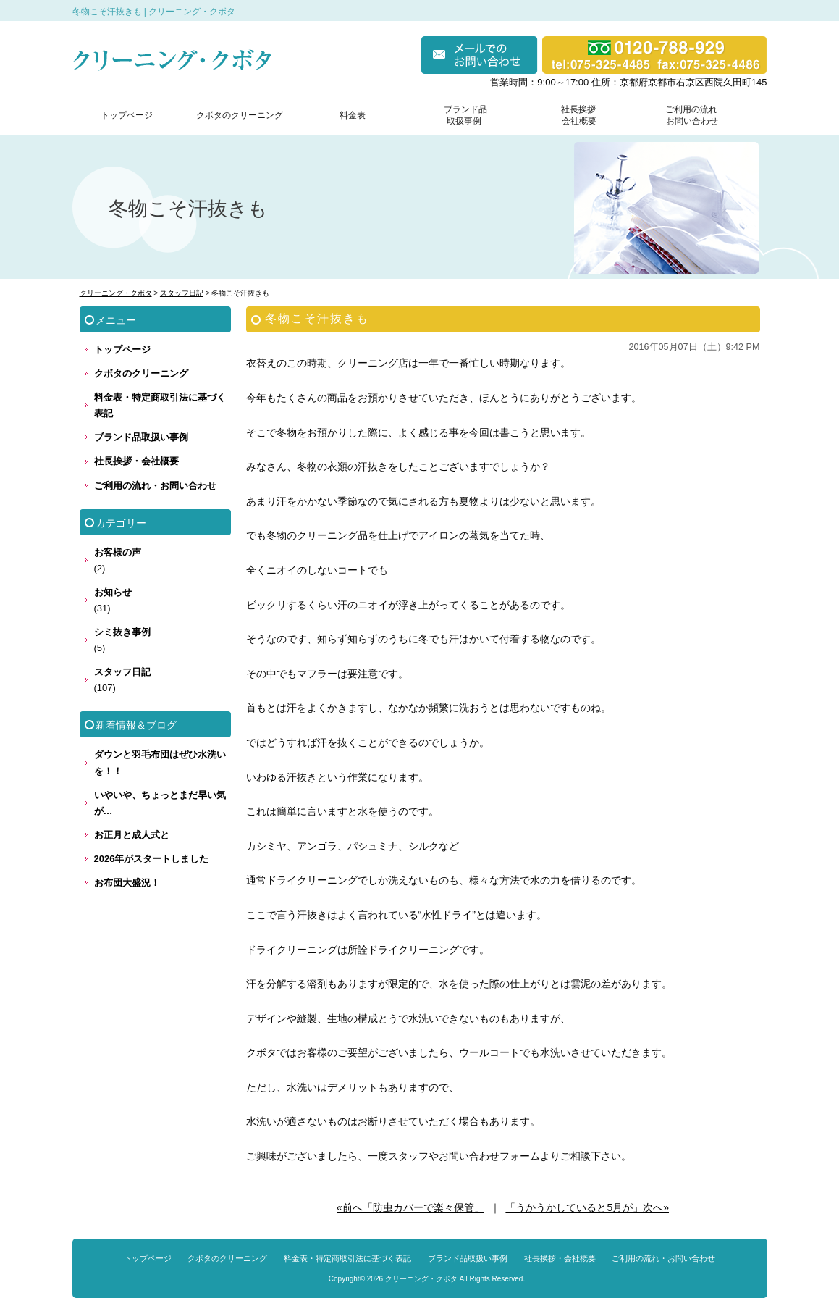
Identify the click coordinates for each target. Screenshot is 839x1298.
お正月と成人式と (131, 834)
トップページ (127, 115)
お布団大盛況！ (127, 882)
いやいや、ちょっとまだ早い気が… (160, 803)
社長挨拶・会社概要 (136, 461)
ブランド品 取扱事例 (465, 115)
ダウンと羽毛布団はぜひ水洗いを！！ (160, 762)
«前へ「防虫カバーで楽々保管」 (410, 1207)
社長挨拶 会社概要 (575, 115)
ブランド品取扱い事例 (141, 437)
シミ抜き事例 (122, 632)
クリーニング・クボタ (421, 1279)
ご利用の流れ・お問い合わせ (155, 485)
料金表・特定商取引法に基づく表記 (160, 405)
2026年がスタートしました (151, 858)
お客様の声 (117, 552)
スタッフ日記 (122, 671)
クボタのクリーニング (239, 115)
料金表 (353, 115)
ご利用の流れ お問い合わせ (688, 115)
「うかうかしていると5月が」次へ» (587, 1207)
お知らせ (113, 592)
